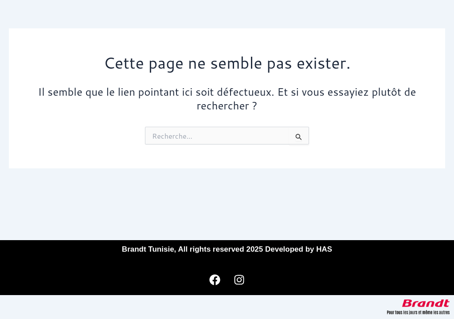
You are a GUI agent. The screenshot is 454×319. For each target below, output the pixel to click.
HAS (324, 249)
